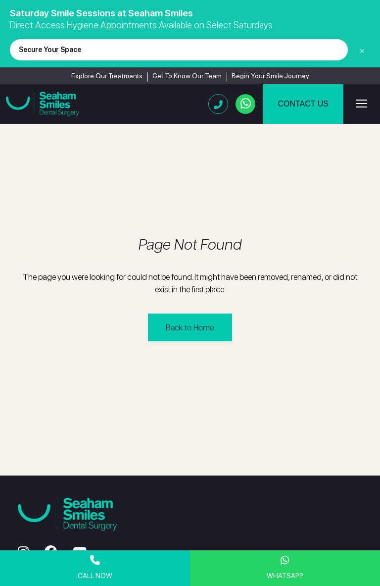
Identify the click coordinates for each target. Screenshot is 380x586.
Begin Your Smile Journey (270, 76)
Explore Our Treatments (106, 76)
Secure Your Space (50, 49)
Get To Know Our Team (187, 76)
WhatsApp (285, 567)
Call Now (95, 567)
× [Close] (362, 50)
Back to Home (190, 327)
